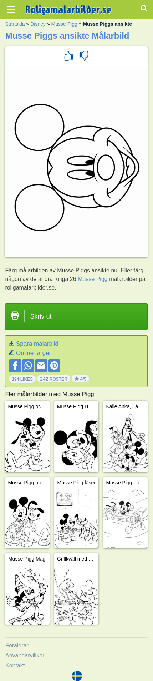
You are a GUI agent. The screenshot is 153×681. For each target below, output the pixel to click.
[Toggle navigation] (11, 9)
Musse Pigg (64, 24)
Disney (38, 24)
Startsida (15, 24)
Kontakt (15, 665)
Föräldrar (17, 645)
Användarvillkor (24, 655)
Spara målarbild (37, 343)
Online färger (33, 353)
